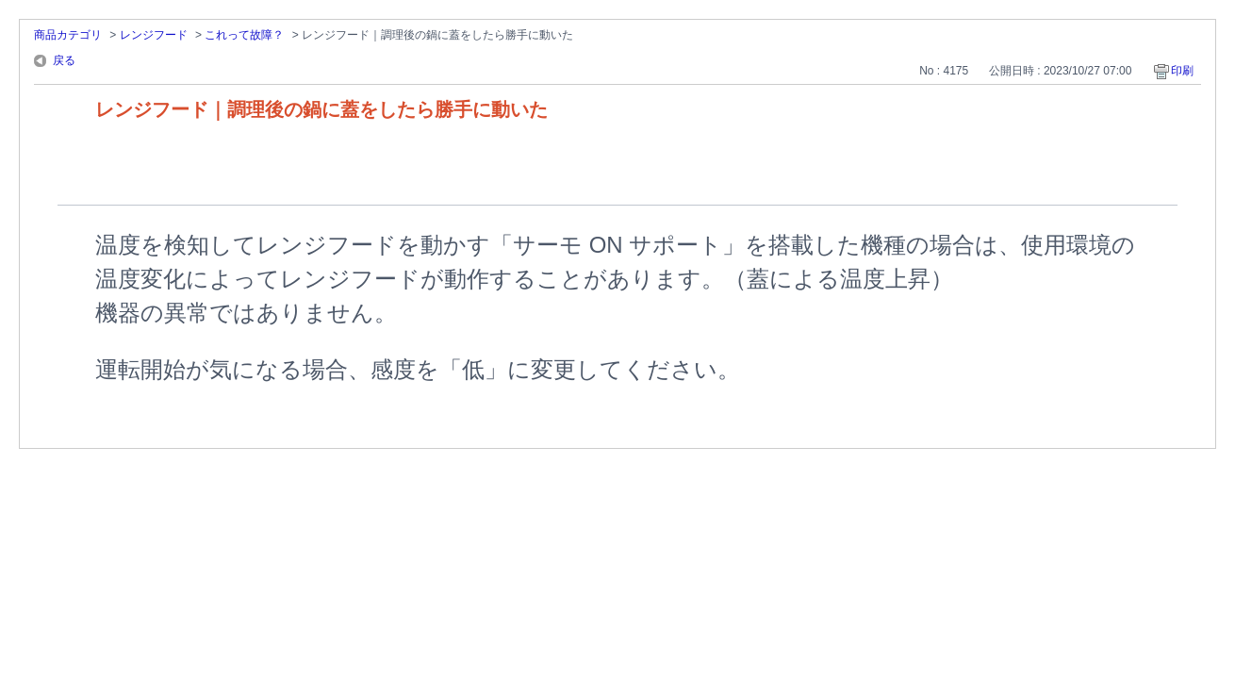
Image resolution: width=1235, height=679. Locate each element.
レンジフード (154, 34)
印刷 (1182, 70)
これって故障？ (244, 34)
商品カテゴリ (68, 34)
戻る (64, 60)
